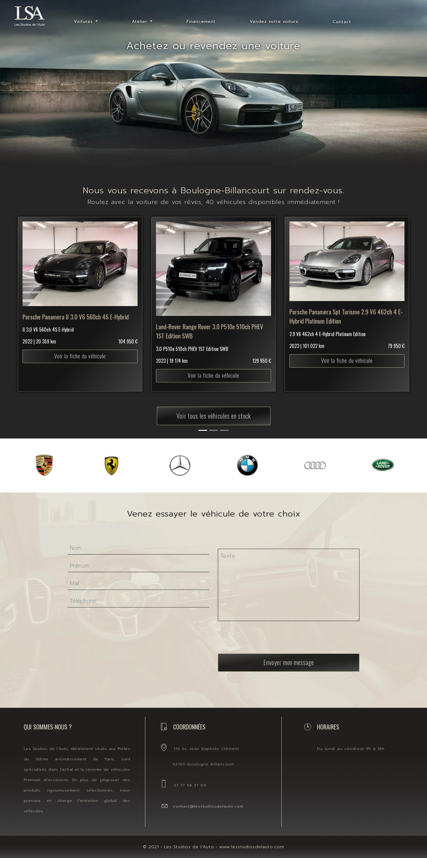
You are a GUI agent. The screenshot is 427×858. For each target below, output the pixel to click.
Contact (342, 22)
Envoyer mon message (265, 645)
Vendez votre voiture (274, 21)
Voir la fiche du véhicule (80, 339)
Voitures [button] (84, 21)
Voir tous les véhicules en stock (213, 415)
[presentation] (246, 630)
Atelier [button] (140, 21)
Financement (201, 21)
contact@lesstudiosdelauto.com (208, 806)
